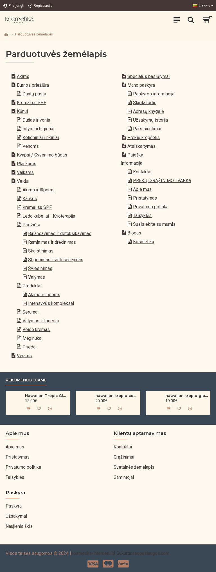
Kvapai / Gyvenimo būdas (42, 155)
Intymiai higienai (38, 128)
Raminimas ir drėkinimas (52, 242)
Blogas (134, 233)
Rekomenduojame (26, 380)
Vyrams (24, 355)
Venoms (30, 146)
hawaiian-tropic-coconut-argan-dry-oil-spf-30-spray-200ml (116, 395)
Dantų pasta (34, 94)
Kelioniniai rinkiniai (40, 137)
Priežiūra (31, 224)
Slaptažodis (144, 102)
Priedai (29, 347)
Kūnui (22, 111)
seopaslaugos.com (150, 553)
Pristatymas (145, 198)
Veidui (23, 181)
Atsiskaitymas (141, 146)
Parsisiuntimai (147, 128)
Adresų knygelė (148, 111)
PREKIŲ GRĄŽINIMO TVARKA (162, 180)
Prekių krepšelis (143, 137)
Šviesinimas (40, 268)
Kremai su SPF (31, 102)
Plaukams (26, 163)
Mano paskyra (141, 85)
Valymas (36, 277)
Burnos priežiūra (33, 85)
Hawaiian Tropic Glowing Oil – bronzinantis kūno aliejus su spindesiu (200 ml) (46, 395)
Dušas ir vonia (36, 120)
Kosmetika (143, 241)
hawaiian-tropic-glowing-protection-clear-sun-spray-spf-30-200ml (186, 395)
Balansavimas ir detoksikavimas (59, 233)
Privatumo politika (150, 206)
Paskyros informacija (153, 94)
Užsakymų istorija (150, 120)
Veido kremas (36, 329)
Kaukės (29, 198)
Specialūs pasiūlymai (148, 76)
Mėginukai (32, 338)
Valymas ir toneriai (40, 320)
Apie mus (142, 189)
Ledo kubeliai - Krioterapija (48, 216)
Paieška (135, 155)
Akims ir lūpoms (38, 190)
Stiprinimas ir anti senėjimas (55, 259)
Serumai (30, 312)
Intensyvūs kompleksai (51, 303)
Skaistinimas (40, 251)
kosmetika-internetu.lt (92, 553)
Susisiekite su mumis (154, 224)
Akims (23, 76)
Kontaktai (142, 172)
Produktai (31, 286)
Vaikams (25, 172)
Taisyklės (142, 215)
